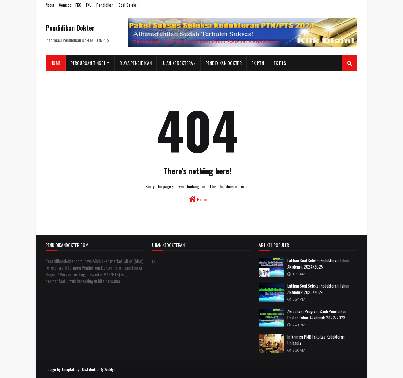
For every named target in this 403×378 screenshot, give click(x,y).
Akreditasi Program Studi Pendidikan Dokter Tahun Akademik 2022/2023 (316, 314)
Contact (65, 5)
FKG (78, 5)
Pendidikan (105, 5)
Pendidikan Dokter (70, 27)
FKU (89, 5)
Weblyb (110, 369)
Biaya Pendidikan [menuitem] (135, 63)
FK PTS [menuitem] (280, 63)
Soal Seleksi (128, 5)
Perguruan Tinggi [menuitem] (87, 63)
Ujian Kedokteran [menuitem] (178, 63)
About (50, 5)
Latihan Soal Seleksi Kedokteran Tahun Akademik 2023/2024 (318, 289)
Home (198, 199)
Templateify (70, 369)
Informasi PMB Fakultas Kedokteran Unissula (316, 339)
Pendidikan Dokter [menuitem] (223, 63)
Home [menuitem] (55, 63)
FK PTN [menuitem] (257, 63)
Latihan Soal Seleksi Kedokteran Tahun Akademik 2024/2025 (318, 263)
